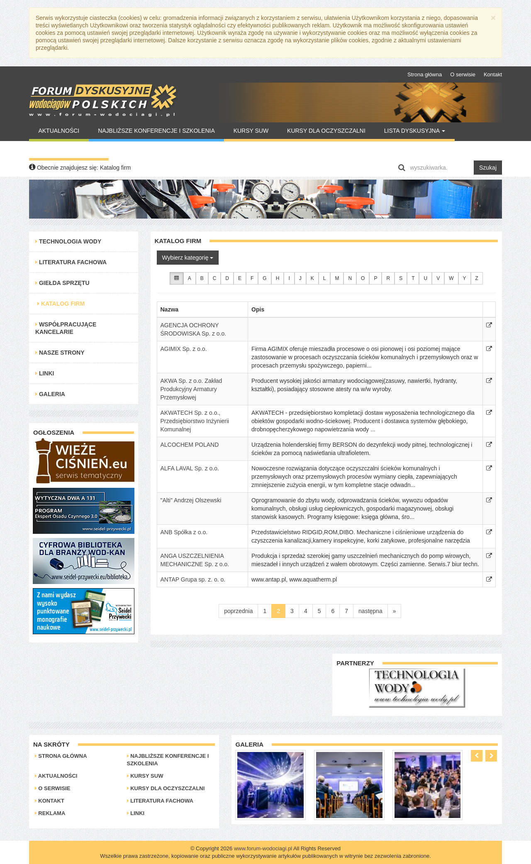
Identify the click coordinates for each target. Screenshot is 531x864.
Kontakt (493, 74)
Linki (44, 373)
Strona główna (424, 74)
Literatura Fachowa (71, 262)
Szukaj (488, 167)
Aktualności (58, 130)
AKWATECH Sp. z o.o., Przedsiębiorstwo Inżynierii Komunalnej (195, 421)
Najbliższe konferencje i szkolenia (156, 130)
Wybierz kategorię (188, 257)
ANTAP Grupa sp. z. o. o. (193, 579)
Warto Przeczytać (68, 149)
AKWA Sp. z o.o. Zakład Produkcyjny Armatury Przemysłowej (191, 389)
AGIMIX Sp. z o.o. (184, 349)
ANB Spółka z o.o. (184, 532)
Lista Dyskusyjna (414, 130)
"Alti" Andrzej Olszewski (191, 500)
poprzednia (238, 611)
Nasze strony (60, 352)
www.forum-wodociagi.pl (263, 848)
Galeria (50, 394)
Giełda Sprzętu (62, 283)
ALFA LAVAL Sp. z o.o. (190, 468)
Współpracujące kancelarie (65, 328)
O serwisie (462, 74)
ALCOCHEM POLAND (190, 444)
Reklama (50, 813)
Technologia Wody (68, 241)
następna (370, 611)
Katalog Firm (61, 303)
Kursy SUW (251, 130)
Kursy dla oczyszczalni (326, 130)
